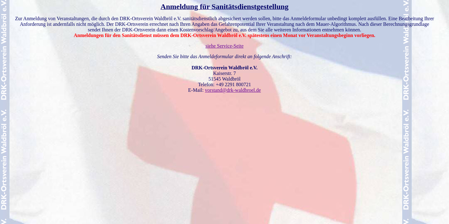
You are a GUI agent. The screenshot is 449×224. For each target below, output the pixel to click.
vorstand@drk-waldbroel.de (233, 90)
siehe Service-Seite (224, 46)
